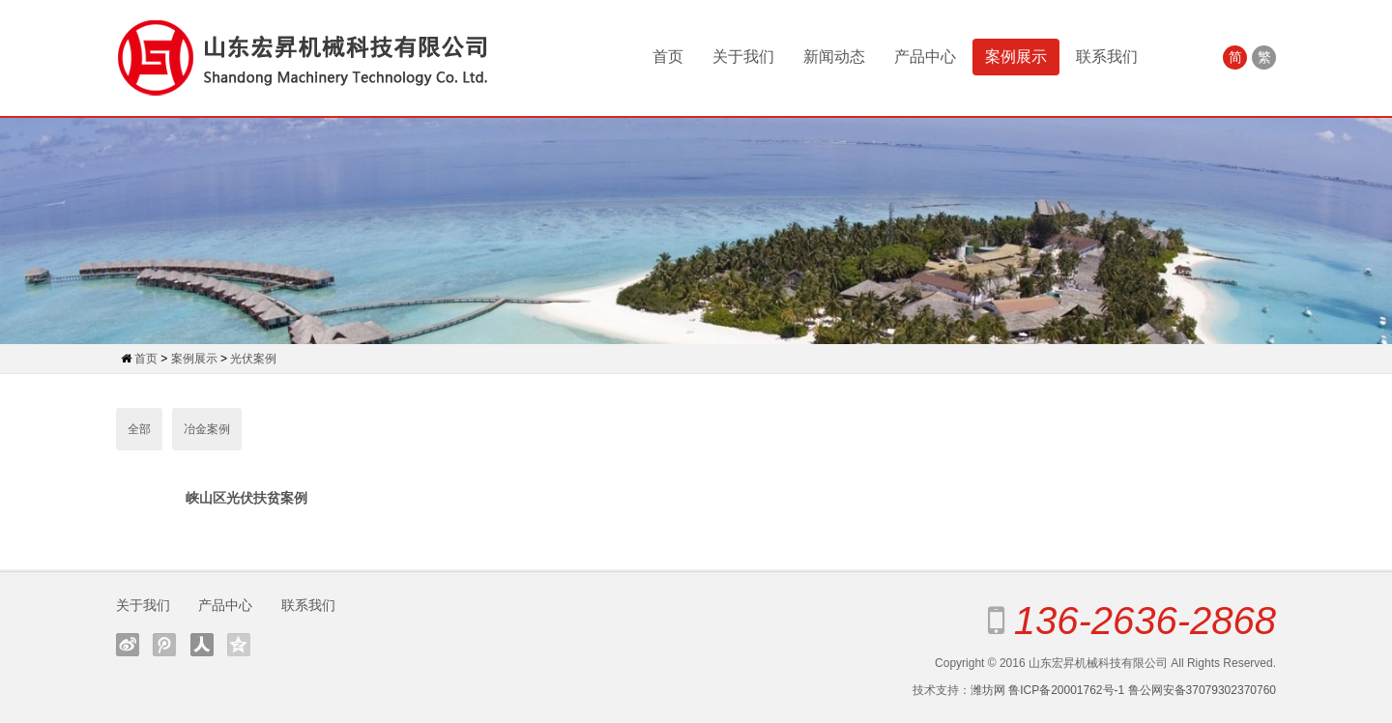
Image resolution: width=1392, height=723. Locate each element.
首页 (667, 56)
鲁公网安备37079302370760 (1202, 690)
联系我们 (1107, 56)
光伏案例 (253, 358)
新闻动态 (834, 56)
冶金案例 (207, 429)
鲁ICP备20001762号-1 (1066, 690)
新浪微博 (127, 644)
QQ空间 (238, 644)
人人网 (202, 644)
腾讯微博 (164, 644)
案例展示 (1016, 56)
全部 (139, 429)
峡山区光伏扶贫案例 (246, 498)
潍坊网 (988, 690)
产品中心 (925, 56)
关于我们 (743, 56)
